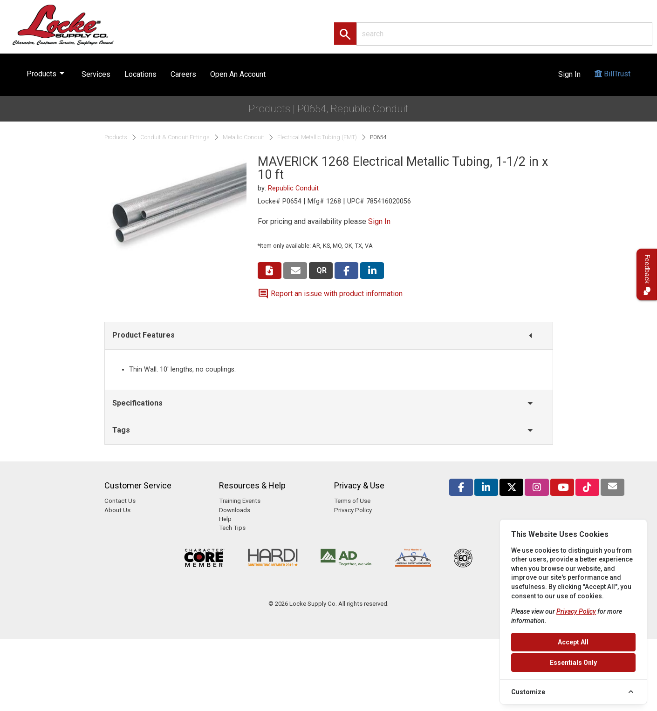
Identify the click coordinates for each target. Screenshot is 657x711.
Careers (183, 74)
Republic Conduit (293, 188)
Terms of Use (352, 500)
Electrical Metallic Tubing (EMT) (317, 137)
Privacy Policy (353, 510)
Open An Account (238, 74)
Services (96, 74)
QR (321, 270)
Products (47, 72)
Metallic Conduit (243, 137)
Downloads (234, 510)
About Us (117, 510)
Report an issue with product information (330, 293)
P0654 (378, 137)
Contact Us (120, 500)
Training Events (239, 500)
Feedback (647, 274)
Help (225, 518)
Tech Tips (232, 527)
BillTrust (612, 82)
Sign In (569, 74)
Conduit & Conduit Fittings (175, 137)
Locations (140, 74)
